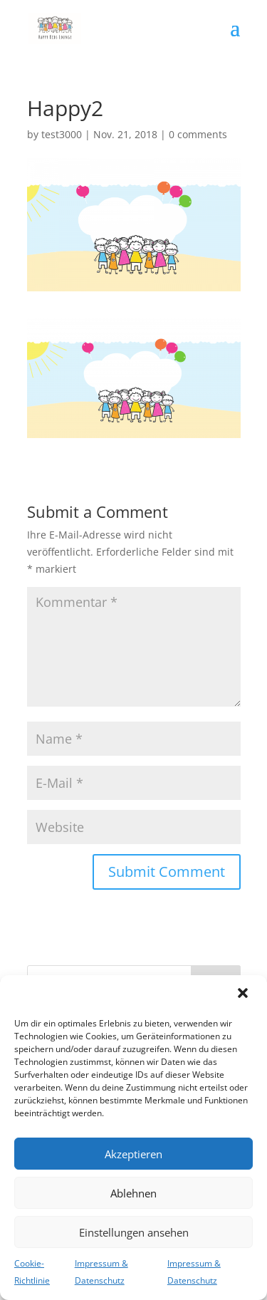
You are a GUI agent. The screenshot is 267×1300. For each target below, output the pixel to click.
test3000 (61, 134)
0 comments (198, 134)
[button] (244, 994)
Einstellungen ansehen (134, 1232)
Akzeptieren (133, 1154)
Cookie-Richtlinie (32, 1271)
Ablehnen (133, 1193)
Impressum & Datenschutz (101, 1271)
